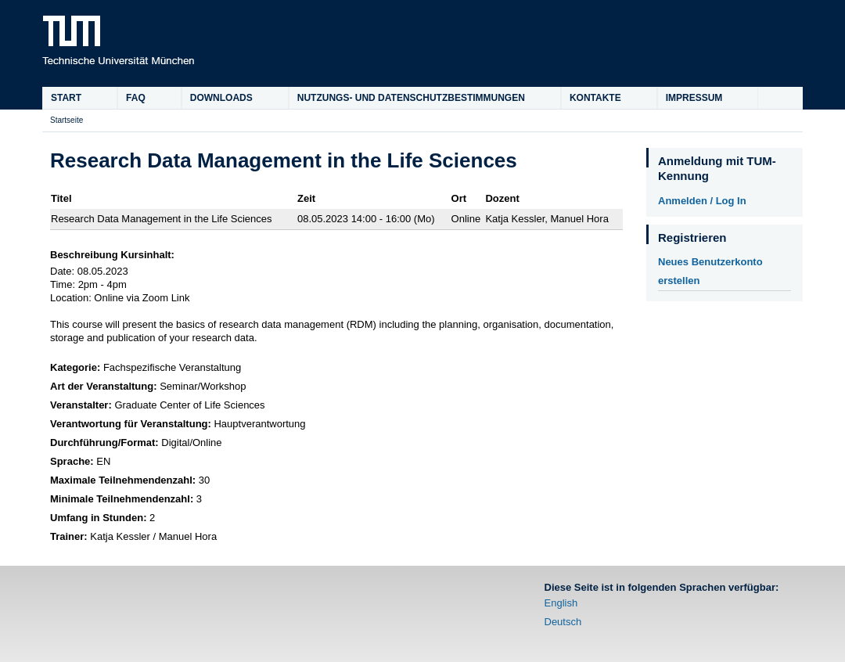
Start (66, 97)
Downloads (221, 97)
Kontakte (595, 97)
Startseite (66, 120)
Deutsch (563, 622)
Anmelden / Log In (702, 201)
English (561, 603)
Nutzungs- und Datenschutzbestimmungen (411, 97)
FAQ (136, 97)
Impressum (694, 97)
